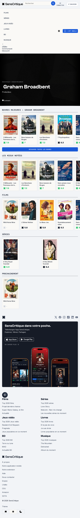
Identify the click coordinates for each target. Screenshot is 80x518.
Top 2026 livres (47, 422)
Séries (44, 399)
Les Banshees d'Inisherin (45, 138)
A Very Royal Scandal (7, 263)
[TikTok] (68, 318)
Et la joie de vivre (47, 425)
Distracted (45, 447)
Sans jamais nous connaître (64, 184)
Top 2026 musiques (48, 440)
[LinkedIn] (72, 318)
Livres (44, 417)
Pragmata (6, 428)
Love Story (45, 406)
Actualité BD (7, 450)
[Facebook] (60, 318)
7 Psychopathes (63, 137)
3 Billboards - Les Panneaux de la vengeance (9, 138)
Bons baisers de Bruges (27, 138)
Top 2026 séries (47, 403)
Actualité (5, 413)
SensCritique (6, 82)
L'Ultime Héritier (27, 222)
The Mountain (46, 443)
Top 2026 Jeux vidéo (10, 422)
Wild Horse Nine (9, 222)
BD (3, 436)
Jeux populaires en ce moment (14, 432)
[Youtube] (76, 318)
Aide (4, 473)
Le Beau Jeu (44, 222)
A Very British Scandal (47, 263)
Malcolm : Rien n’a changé (51, 410)
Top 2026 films (8, 403)
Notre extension (8, 470)
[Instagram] (64, 318)
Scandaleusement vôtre (64, 223)
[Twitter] (56, 318)
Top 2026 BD (7, 440)
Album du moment (48, 450)
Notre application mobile (11, 466)
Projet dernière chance (11, 406)
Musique (46, 436)
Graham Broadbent (17, 82)
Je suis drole (46, 428)
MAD (4, 447)
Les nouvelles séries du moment (53, 413)
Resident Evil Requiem (10, 425)
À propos (6, 462)
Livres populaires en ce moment (53, 432)
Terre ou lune (7, 443)
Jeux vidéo (8, 417)
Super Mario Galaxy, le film (13, 410)
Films (5, 399)
